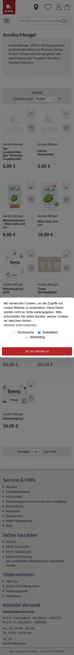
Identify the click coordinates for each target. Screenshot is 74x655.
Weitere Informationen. (21, 325)
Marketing (35, 337)
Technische (23, 332)
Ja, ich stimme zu (37, 351)
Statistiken (48, 332)
